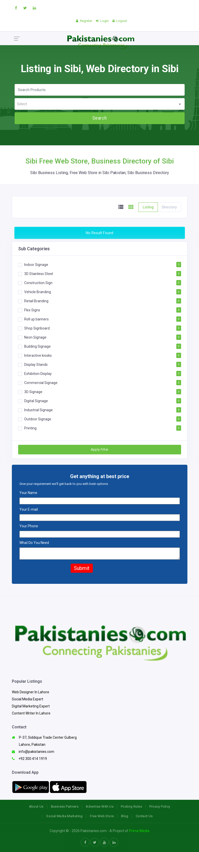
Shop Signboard (37, 328)
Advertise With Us (99, 806)
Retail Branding (36, 301)
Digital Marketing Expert (31, 706)
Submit (82, 568)
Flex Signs (32, 310)
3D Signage (33, 392)
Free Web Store (102, 816)
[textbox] (99, 104)
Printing (30, 428)
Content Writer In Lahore (31, 713)
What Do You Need (34, 543)
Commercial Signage (41, 383)
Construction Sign (38, 283)
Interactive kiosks (38, 355)
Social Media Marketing (64, 816)
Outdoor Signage (37, 419)
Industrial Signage (38, 410)
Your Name (28, 493)
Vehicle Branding (37, 292)
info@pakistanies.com (33, 752)
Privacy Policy (159, 806)
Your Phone (28, 526)
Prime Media (139, 831)
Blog (124, 816)
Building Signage (37, 346)
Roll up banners (36, 319)
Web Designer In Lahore (30, 692)
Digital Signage (36, 401)
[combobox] (100, 104)
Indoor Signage (36, 265)
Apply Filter (99, 449)
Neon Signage (35, 337)
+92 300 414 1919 (29, 759)
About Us (36, 806)
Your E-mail (28, 509)
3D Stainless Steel (38, 274)
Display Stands (36, 365)
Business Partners (65, 806)
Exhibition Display (38, 374)
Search (99, 118)
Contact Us (144, 816)
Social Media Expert (27, 699)
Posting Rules (131, 806)
